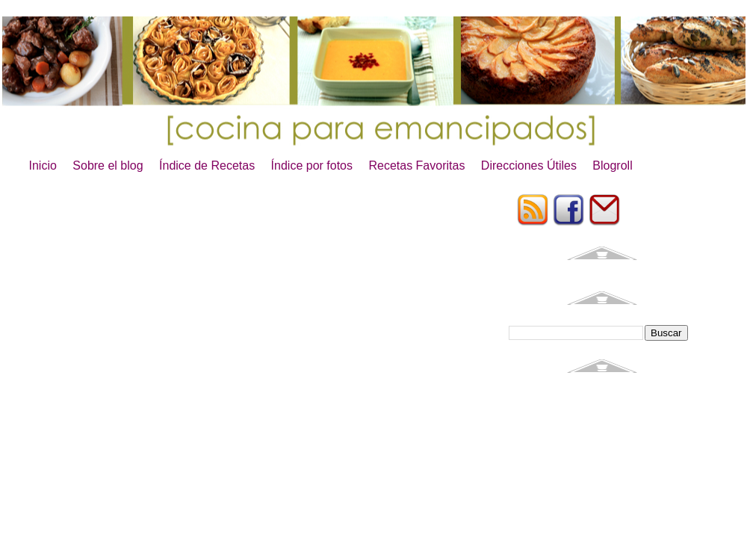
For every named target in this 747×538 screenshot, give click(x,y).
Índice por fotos (312, 165)
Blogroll (612, 165)
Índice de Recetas (207, 165)
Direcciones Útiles (529, 165)
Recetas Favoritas (416, 165)
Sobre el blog (107, 165)
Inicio (43, 165)
